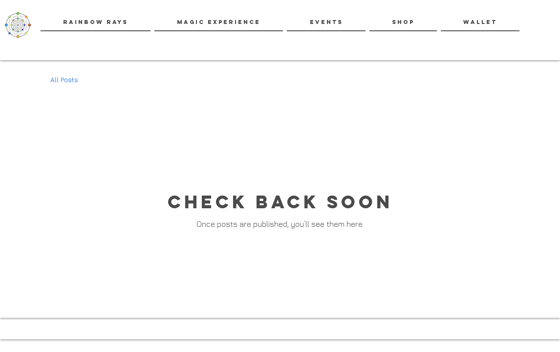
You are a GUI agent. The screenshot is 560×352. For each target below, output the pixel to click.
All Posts (64, 79)
